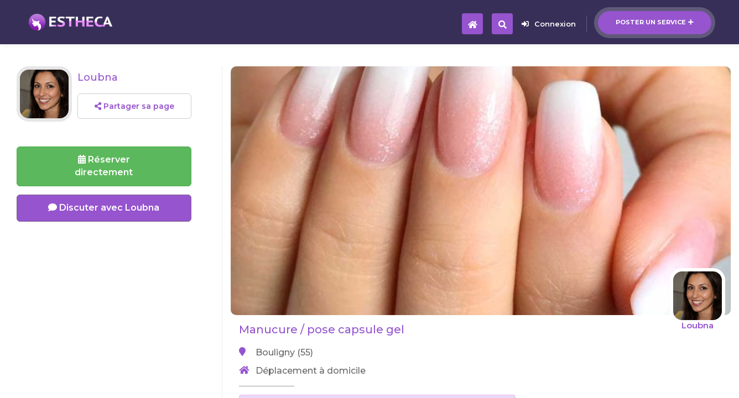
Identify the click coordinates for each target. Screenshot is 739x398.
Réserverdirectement (104, 165)
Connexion (549, 23)
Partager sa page (134, 106)
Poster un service (655, 22)
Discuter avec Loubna (103, 207)
